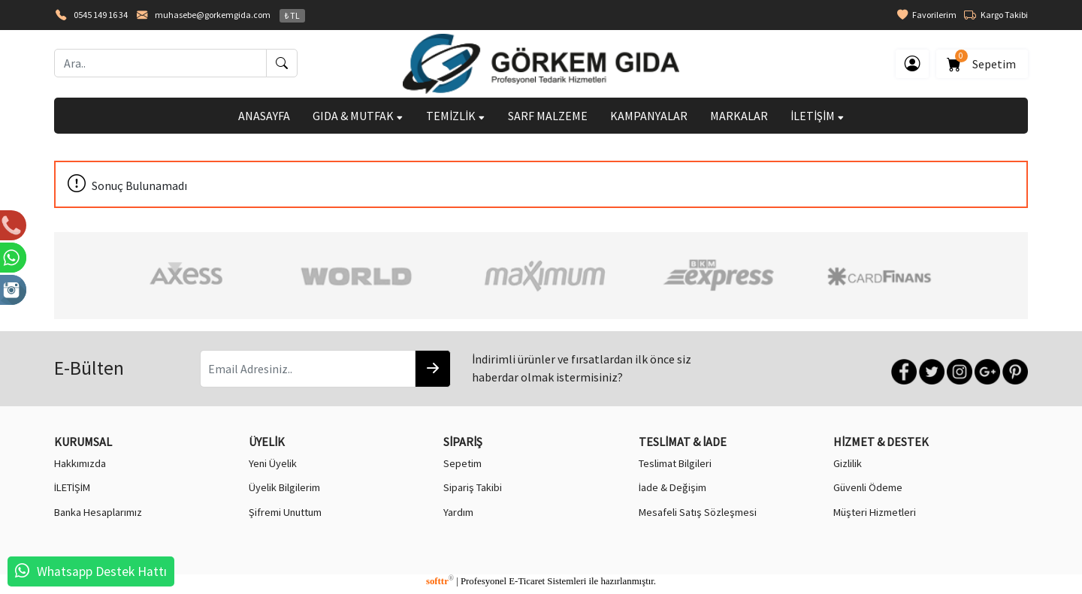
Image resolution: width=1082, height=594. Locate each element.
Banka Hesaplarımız (98, 512)
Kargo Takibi (996, 15)
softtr (440, 581)
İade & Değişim (672, 487)
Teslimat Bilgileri (675, 463)
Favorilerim (927, 15)
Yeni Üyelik (273, 463)
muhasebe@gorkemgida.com (212, 14)
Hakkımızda (80, 463)
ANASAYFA (264, 115)
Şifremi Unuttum (285, 512)
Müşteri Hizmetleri (874, 512)
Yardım (458, 512)
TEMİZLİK (455, 115)
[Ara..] (160, 63)
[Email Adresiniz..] (308, 368)
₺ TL (292, 15)
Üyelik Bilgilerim (284, 487)
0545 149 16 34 (101, 14)
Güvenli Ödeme (867, 487)
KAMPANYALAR (649, 115)
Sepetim (982, 61)
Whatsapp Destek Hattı (102, 571)
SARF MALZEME (548, 115)
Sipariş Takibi (472, 487)
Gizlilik (847, 463)
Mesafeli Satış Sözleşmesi (698, 512)
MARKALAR (739, 115)
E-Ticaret (527, 581)
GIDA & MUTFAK (358, 115)
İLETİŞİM (817, 115)
